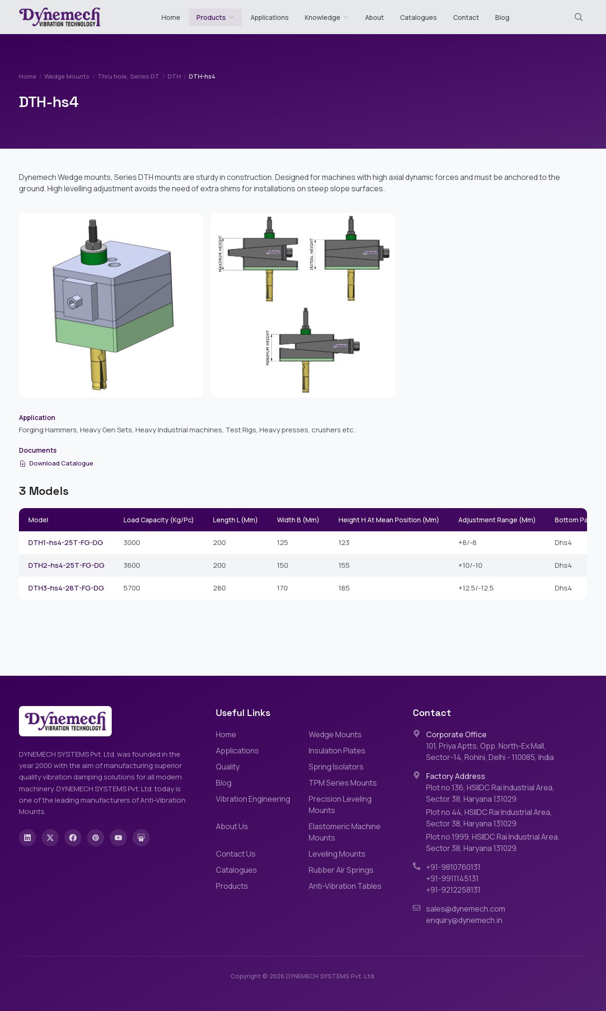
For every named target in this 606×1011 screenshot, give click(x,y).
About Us (232, 826)
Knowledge (327, 17)
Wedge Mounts (67, 76)
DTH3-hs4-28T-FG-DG (66, 588)
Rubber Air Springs (341, 870)
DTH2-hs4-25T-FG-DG (66, 565)
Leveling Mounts (337, 854)
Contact (466, 17)
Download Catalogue (56, 463)
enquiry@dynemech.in (464, 920)
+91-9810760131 (453, 867)
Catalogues (418, 17)
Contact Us (236, 854)
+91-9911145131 (452, 878)
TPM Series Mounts (343, 783)
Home (170, 17)
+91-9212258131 (453, 890)
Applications (269, 17)
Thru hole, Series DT (129, 76)
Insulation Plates (337, 750)
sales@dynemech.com (465, 909)
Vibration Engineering (253, 799)
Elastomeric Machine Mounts (345, 832)
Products (211, 17)
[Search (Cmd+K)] (578, 17)
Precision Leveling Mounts (340, 804)
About (374, 17)
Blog (502, 17)
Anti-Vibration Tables (345, 886)
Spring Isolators (336, 766)
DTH (174, 76)
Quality (228, 766)
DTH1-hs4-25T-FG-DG (65, 542)
